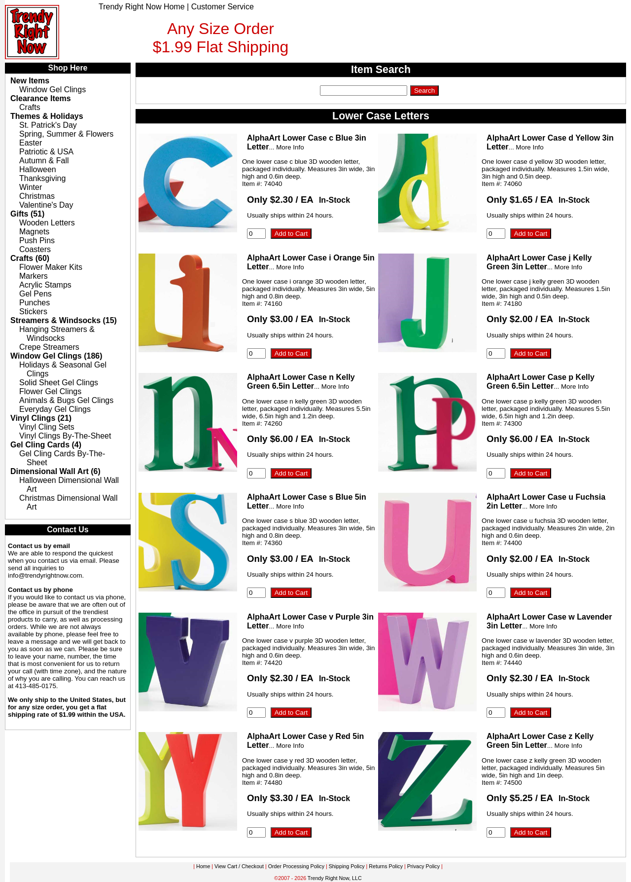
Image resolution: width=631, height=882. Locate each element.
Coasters (35, 249)
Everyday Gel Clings (55, 409)
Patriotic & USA (46, 151)
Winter (30, 187)
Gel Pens (35, 294)
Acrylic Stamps (45, 285)
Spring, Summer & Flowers (66, 134)
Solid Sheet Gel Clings (58, 382)
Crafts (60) (29, 258)
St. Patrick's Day (48, 125)
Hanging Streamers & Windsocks (57, 333)
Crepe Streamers (49, 347)
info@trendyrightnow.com (45, 575)
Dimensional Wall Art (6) (55, 471)
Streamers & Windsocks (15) (63, 320)
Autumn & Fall (44, 160)
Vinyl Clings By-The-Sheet (65, 436)
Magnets (34, 231)
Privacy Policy (423, 866)
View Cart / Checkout (239, 866)
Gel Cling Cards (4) (45, 445)
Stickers (33, 311)
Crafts (29, 107)
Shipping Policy (347, 866)
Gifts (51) (27, 214)
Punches (34, 302)
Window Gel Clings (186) (56, 356)
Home (203, 866)
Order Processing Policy (296, 866)
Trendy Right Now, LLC (335, 878)
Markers (33, 276)
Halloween (37, 169)
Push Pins (37, 240)
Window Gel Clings (52, 89)
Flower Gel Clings (50, 391)
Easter (30, 143)
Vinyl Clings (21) (40, 418)
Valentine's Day (46, 205)
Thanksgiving (42, 178)
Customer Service (222, 6)
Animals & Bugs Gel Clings (66, 400)
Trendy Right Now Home (142, 6)
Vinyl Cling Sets (46, 427)
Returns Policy (386, 866)
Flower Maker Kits (50, 267)
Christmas (37, 196)
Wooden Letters (47, 223)
